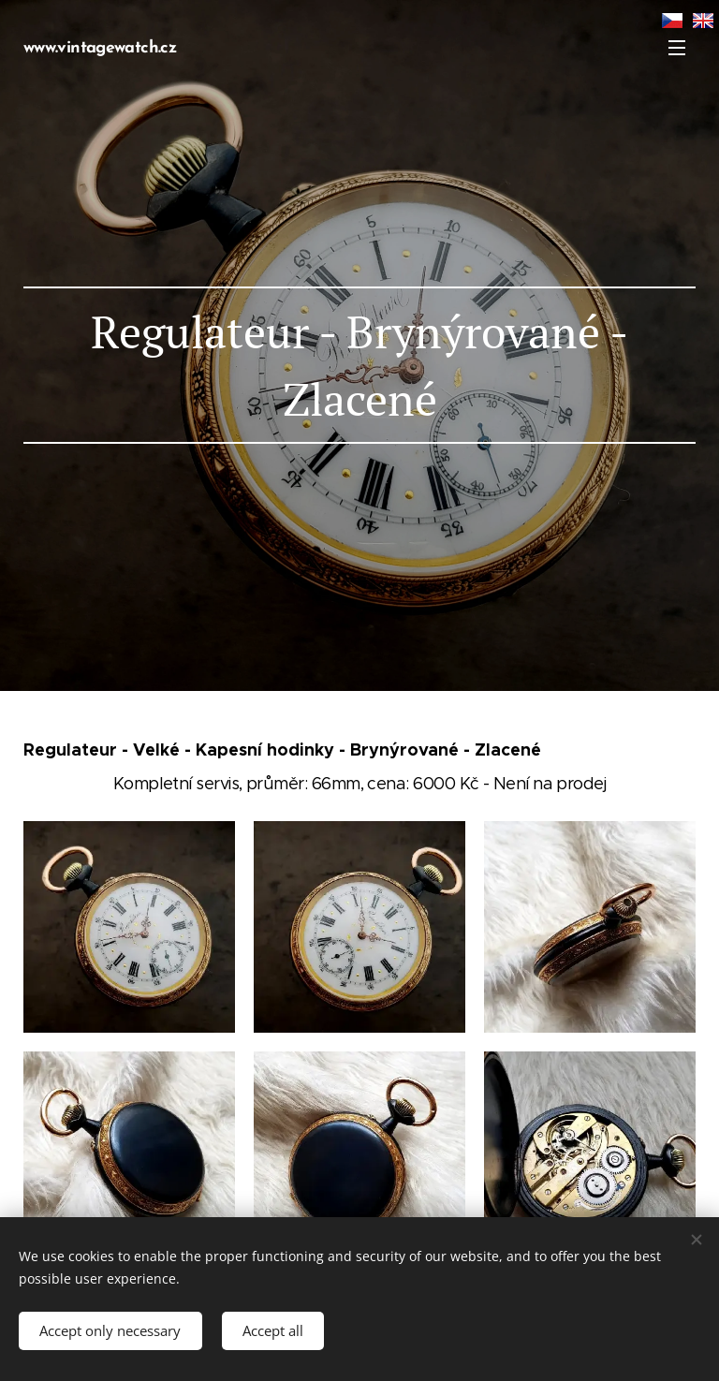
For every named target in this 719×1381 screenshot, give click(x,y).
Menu (676, 48)
